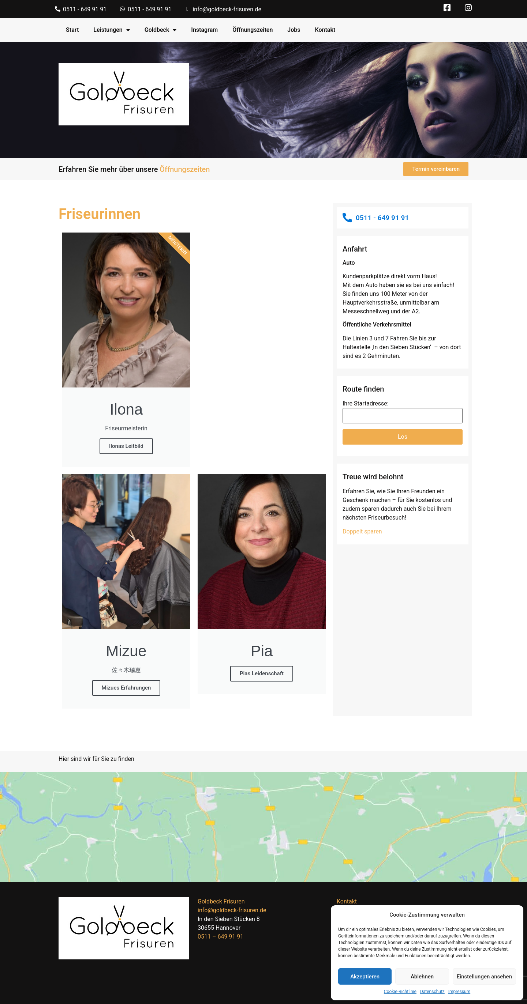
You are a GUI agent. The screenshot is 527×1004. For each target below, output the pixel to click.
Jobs (293, 29)
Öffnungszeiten (252, 29)
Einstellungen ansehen (484, 976)
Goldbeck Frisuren (221, 901)
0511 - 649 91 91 (84, 9)
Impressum (459, 991)
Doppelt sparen (362, 531)
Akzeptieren (365, 976)
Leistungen (111, 30)
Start (72, 29)
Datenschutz (432, 991)
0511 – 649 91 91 (220, 936)
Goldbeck (161, 30)
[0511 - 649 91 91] (57, 9)
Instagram (204, 29)
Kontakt (325, 29)
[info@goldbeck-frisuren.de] (187, 9)
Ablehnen (422, 976)
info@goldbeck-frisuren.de (227, 9)
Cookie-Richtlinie (400, 991)
